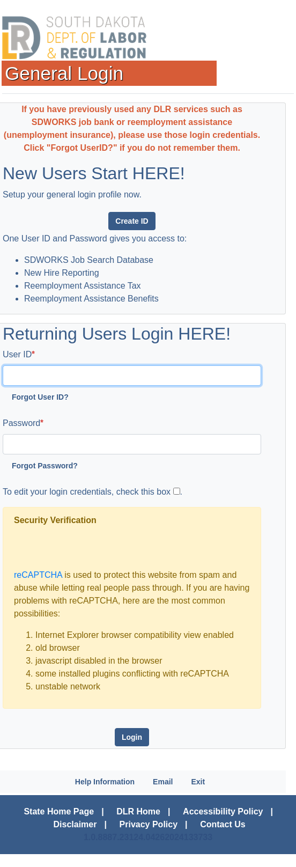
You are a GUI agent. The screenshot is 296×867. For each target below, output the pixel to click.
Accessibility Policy (223, 811)
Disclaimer (75, 824)
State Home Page (59, 811)
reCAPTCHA (38, 574)
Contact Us (222, 824)
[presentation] (95, 548)
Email (163, 781)
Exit (198, 781)
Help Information (105, 781)
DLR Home (138, 811)
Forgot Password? (45, 465)
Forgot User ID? (40, 397)
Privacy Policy (149, 824)
